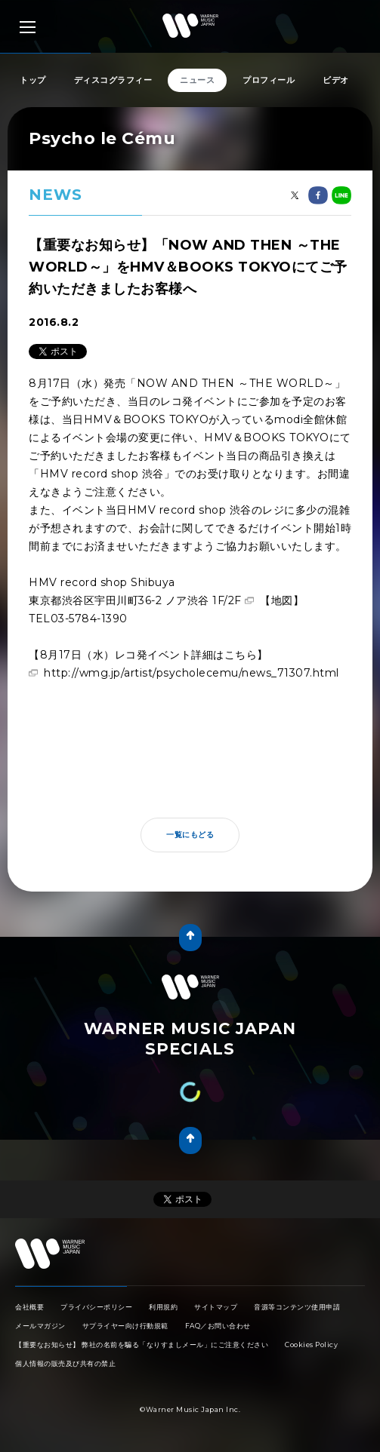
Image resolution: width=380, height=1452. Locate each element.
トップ (33, 80)
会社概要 (29, 1307)
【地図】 (282, 600)
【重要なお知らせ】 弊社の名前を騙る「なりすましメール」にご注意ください (141, 1344)
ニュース (197, 80)
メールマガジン (40, 1326)
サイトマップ (215, 1307)
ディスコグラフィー (113, 80)
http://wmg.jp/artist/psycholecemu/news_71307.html (191, 673)
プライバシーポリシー (96, 1307)
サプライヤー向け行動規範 (125, 1326)
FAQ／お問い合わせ (218, 1326)
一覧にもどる (190, 835)
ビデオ (336, 80)
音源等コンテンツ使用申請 (297, 1307)
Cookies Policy (311, 1344)
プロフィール (269, 80)
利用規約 (163, 1307)
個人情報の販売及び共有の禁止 (65, 1363)
